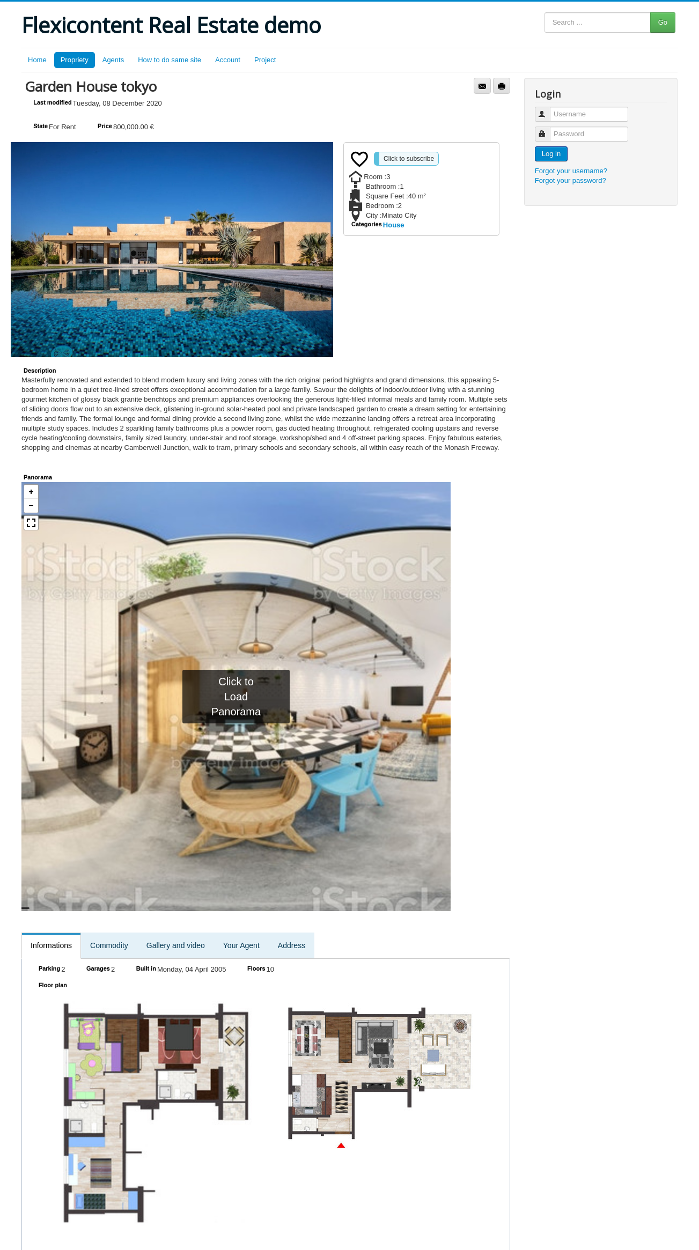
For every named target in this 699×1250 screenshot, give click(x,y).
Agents (113, 60)
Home (37, 60)
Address (291, 945)
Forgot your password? (570, 180)
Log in (551, 154)
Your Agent (241, 945)
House (393, 225)
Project (265, 60)
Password (547, 129)
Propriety (75, 60)
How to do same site (169, 60)
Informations (51, 945)
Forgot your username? (571, 171)
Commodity (109, 945)
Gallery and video (175, 945)
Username (547, 109)
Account (227, 60)
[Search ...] (598, 22)
